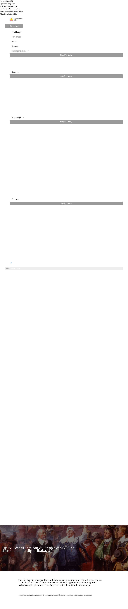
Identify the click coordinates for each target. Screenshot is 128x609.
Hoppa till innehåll (6, 1)
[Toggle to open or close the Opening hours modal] (64, 4)
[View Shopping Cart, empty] (66, 263)
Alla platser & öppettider (8, 14)
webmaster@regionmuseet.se (33, 585)
